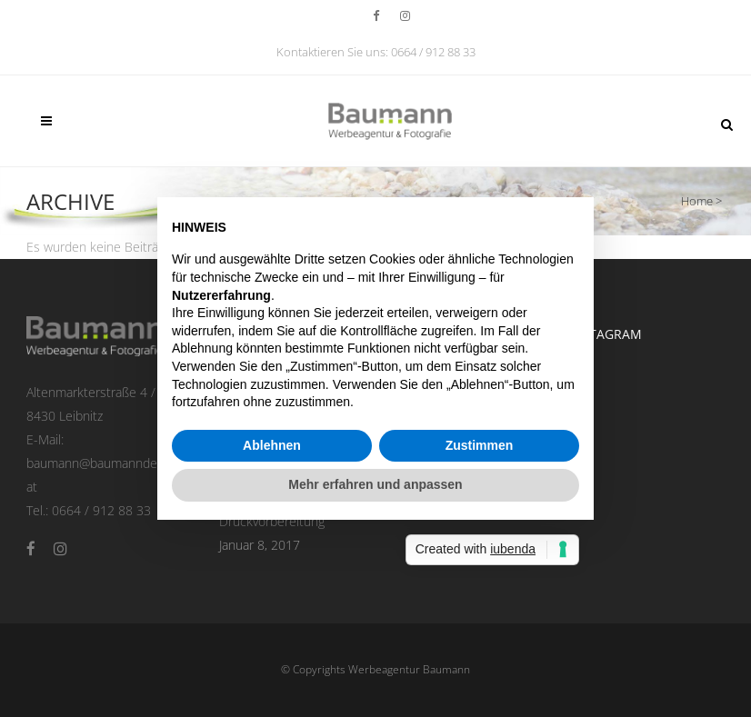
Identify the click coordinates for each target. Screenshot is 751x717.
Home (697, 201)
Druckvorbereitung (272, 521)
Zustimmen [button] (480, 445)
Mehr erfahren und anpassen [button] (375, 484)
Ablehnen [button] (272, 445)
